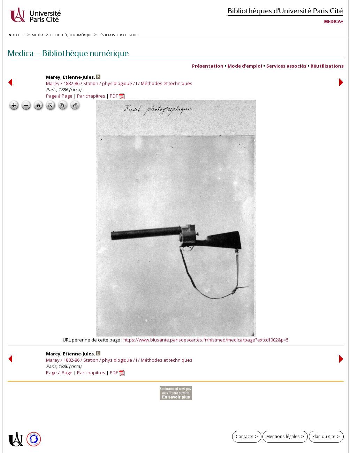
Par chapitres (91, 96)
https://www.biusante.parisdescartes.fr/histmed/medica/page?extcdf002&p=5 (206, 340)
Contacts (244, 436)
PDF (117, 96)
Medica (332, 21)
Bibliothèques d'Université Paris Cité (285, 11)
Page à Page (59, 96)
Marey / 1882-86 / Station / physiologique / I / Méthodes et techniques (119, 83)
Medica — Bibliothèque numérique (68, 53)
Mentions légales (283, 436)
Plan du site (323, 436)
